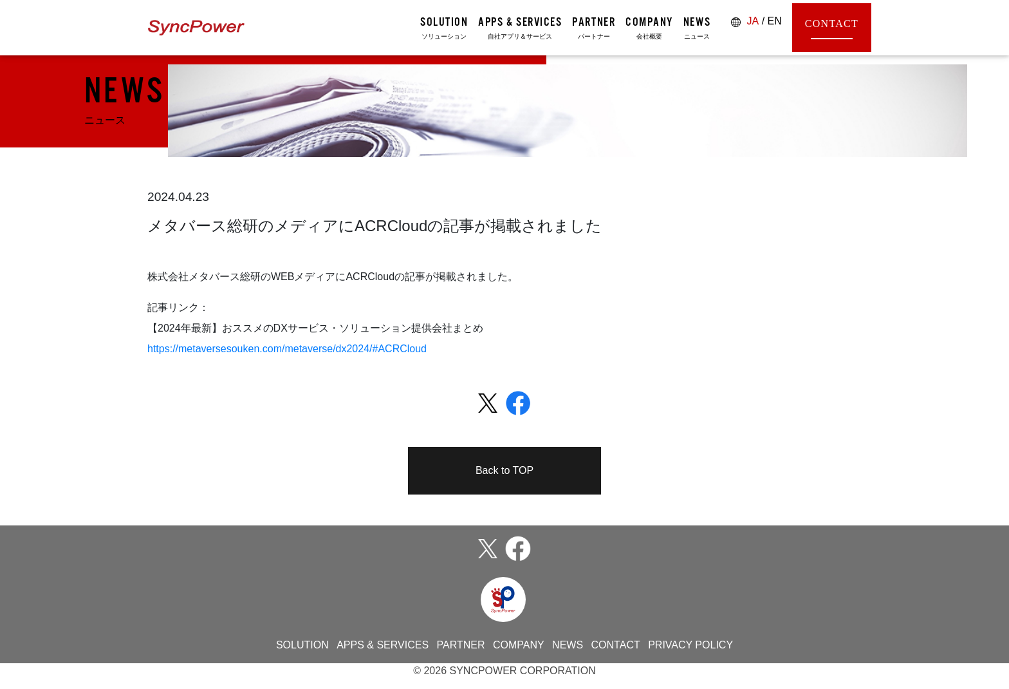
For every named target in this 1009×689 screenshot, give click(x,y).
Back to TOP (504, 470)
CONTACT (831, 28)
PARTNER (461, 644)
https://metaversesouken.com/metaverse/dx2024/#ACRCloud (287, 348)
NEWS (567, 644)
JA (753, 20)
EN (775, 20)
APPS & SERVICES (383, 644)
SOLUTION (302, 644)
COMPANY (518, 644)
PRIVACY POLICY (690, 644)
